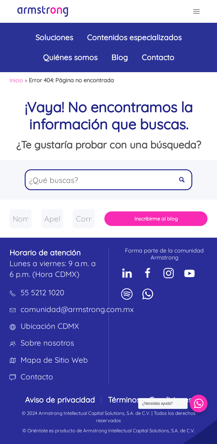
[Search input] (99, 180)
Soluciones (54, 37)
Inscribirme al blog (156, 219)
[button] (196, 11)
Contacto (158, 57)
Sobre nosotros (47, 342)
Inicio (16, 80)
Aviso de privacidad (60, 399)
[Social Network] (127, 273)
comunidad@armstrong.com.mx (77, 309)
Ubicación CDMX (50, 326)
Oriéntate (38, 431)
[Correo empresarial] (84, 218)
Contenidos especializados (134, 37)
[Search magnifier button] (181, 179)
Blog (119, 57)
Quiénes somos (70, 57)
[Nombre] (20, 218)
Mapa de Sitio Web (54, 360)
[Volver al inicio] (42, 11)
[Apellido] (52, 218)
